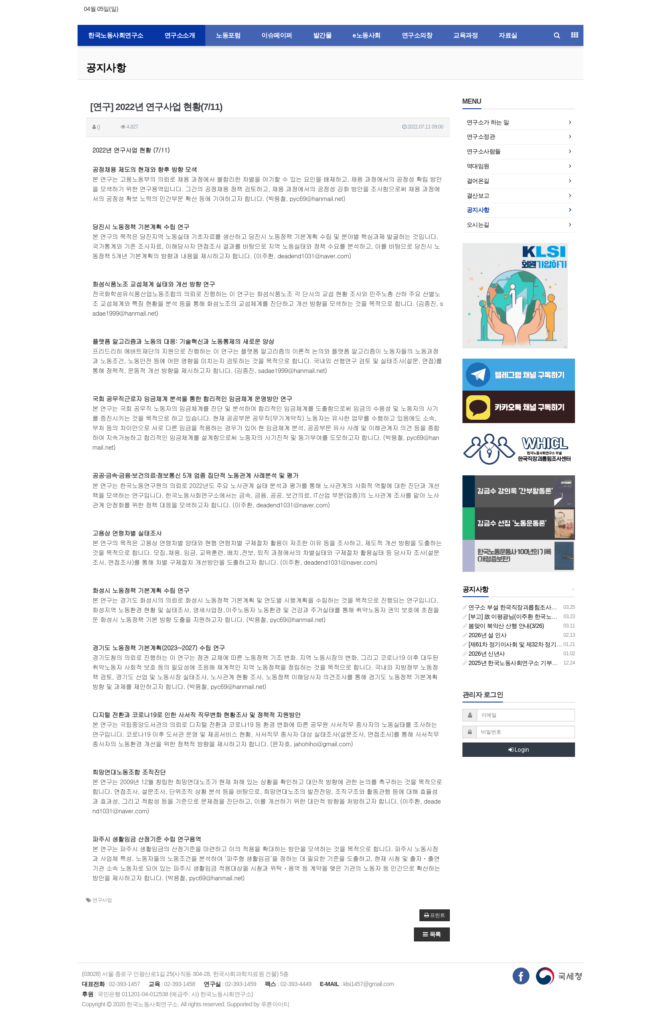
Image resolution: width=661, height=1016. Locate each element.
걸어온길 (478, 180)
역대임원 (478, 166)
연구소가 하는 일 (488, 122)
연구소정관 (481, 136)
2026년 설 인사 (484, 635)
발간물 (322, 35)
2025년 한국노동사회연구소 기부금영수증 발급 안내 (531, 662)
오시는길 (478, 224)
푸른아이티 (275, 1004)
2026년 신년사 (483, 653)
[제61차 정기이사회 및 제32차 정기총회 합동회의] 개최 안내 (540, 644)
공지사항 (106, 67)
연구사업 (102, 900)
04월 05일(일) (101, 8)
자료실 (508, 35)
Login (518, 749)
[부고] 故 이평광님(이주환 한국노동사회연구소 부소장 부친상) (543, 616)
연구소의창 (417, 35)
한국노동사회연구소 (115, 35)
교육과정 (465, 35)
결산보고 (478, 195)
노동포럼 (228, 35)
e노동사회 (366, 35)
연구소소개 (179, 35)
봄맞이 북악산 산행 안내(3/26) (503, 625)
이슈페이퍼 (276, 35)
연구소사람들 (484, 151)
